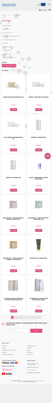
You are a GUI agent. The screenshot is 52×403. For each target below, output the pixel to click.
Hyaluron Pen (6, 47)
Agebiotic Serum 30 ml (13, 177)
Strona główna (7, 15)
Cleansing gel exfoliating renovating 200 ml (38, 299)
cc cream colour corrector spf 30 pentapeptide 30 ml (13, 299)
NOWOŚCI (5, 29)
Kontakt (4, 352)
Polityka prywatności (8, 354)
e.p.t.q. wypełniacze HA (8, 40)
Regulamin (30, 352)
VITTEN (4, 43)
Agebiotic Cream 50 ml (38, 137)
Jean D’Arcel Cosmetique (9, 36)
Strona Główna (31, 346)
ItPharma (5, 50)
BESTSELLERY (5, 25)
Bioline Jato (19, 15)
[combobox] (16, 70)
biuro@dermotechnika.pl (33, 372)
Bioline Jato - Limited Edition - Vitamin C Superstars (13, 258)
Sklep (28, 350)
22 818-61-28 (35, 367)
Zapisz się (36, 330)
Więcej (14, 109)
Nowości (29, 348)
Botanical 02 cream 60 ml (38, 258)
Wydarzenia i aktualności (9, 350)
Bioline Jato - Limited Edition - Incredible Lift (38, 218)
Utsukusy (5, 54)
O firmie (4, 348)
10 (37, 317)
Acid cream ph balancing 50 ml (13, 138)
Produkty (13, 15)
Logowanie (43, 10)
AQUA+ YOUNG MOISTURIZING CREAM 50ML (38, 178)
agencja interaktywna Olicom (30, 381)
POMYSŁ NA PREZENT (8, 57)
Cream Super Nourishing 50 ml (13, 97)
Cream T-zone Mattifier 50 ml (39, 97)
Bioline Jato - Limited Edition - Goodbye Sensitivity (13, 218)
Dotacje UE (30, 354)
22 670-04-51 (32, 370)
